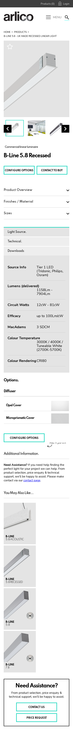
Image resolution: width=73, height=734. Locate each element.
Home (7, 32)
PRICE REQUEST (36, 718)
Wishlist (10, 46)
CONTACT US (36, 707)
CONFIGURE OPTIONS (19, 170)
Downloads (16, 251)
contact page (31, 480)
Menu (54, 17)
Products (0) (48, 4)
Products (20, 32)
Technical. (15, 241)
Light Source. (17, 232)
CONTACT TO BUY (52, 170)
